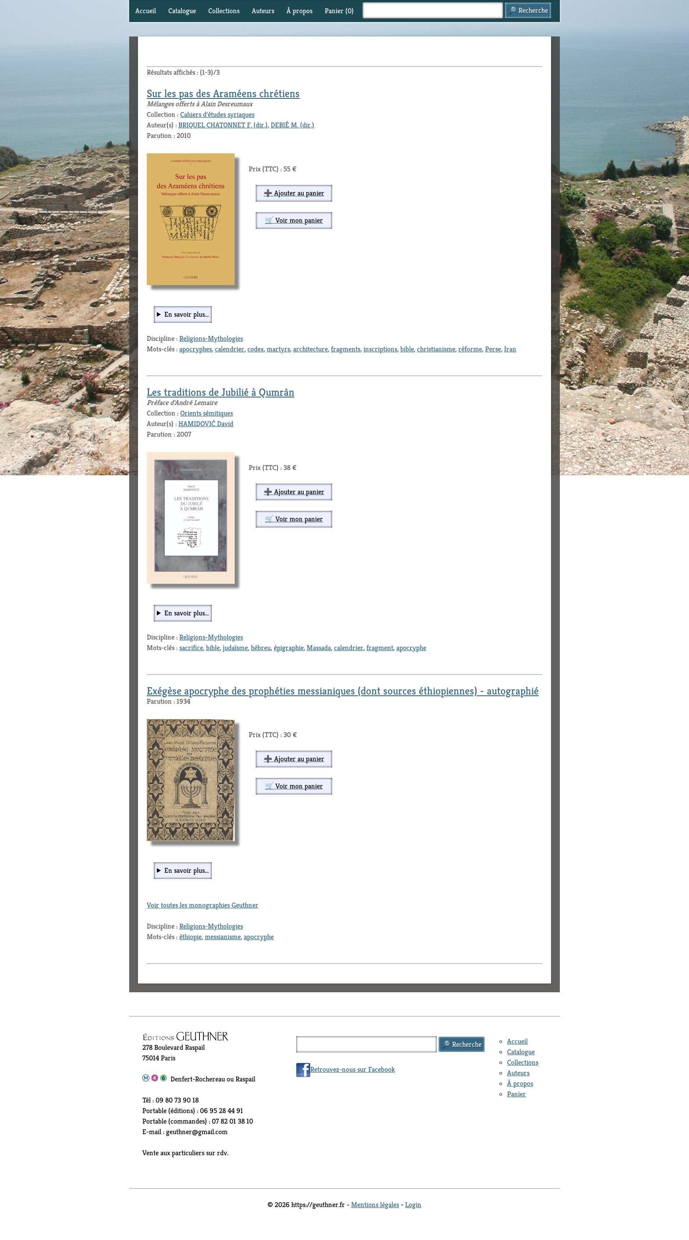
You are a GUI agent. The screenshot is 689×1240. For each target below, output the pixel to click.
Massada (319, 647)
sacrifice (191, 647)
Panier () (339, 10)
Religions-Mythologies (211, 338)
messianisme (223, 936)
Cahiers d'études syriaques (217, 114)
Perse (493, 349)
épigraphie (289, 647)
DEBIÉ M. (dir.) (292, 125)
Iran (510, 349)
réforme (470, 349)
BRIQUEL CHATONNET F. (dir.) (223, 125)
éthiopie (190, 936)
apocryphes (195, 349)
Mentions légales (375, 1204)
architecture (310, 349)
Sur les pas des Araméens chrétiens (223, 93)
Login (413, 1204)
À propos (299, 10)
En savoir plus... (186, 314)
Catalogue (182, 10)
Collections (223, 10)
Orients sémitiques (206, 413)
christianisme (436, 349)
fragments (345, 349)
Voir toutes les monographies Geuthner (202, 905)
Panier (516, 1094)
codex (255, 349)
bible (407, 349)
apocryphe (411, 647)
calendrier (229, 349)
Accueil (145, 10)
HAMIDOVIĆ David (205, 423)
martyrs (278, 349)
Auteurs (263, 10)
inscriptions (380, 349)
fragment (379, 647)
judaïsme (235, 647)
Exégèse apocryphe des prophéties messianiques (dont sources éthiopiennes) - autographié (343, 691)
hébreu (261, 647)
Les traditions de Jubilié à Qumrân (220, 392)
